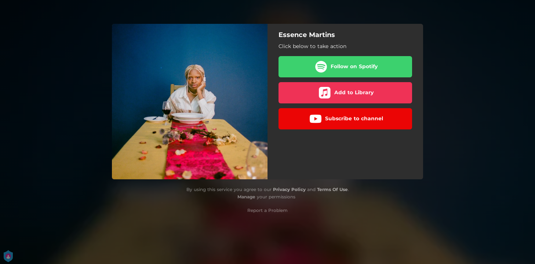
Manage (246, 196)
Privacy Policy (289, 189)
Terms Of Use (332, 189)
